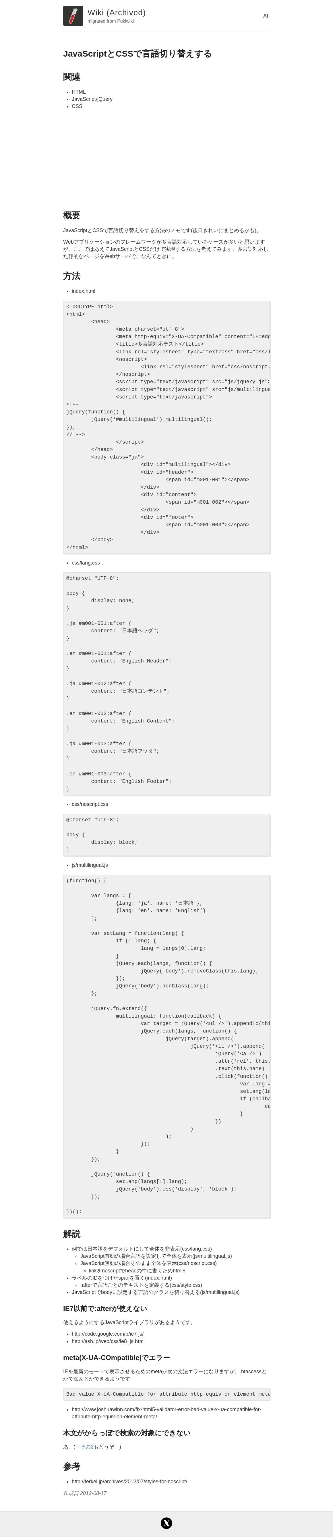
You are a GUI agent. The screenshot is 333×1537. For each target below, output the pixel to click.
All (266, 16)
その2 (87, 1447)
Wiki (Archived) (117, 12)
